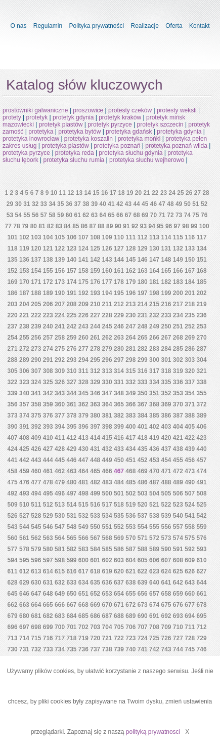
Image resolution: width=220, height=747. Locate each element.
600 (83, 560)
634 (83, 582)
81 (41, 226)
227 (95, 315)
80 (33, 226)
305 (13, 371)
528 (36, 515)
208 (71, 304)
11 (62, 192)
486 (143, 482)
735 (71, 649)
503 (143, 493)
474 (202, 471)
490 (190, 482)
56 (35, 215)
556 (166, 526)
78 (16, 226)
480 (71, 482)
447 (83, 460)
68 (136, 215)
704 (107, 627)
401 (143, 426)
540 (178, 515)
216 (166, 304)
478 (48, 482)
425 (24, 448)
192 (83, 293)
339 (13, 393)
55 (26, 215)
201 (190, 293)
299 (143, 359)
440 (202, 448)
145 (130, 259)
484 (119, 482)
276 (71, 348)
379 (83, 415)
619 (107, 571)
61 (77, 215)
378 (71, 415)
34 (52, 204)
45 (145, 204)
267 (166, 337)
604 (130, 560)
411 (60, 437)
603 (119, 560)
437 (166, 448)
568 (107, 538)
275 (60, 348)
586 (119, 549)
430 (83, 448)
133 (190, 248)
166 (178, 270)
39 (94, 204)
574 (178, 538)
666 (60, 604)
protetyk (37, 117)
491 (202, 482)
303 (190, 359)
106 (71, 237)
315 (130, 371)
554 (143, 526)
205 (36, 304)
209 (83, 304)
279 (107, 348)
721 (107, 638)
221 (24, 315)
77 (8, 226)
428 (60, 448)
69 (145, 215)
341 (36, 393)
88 (101, 226)
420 (166, 437)
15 (96, 192)
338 (202, 382)
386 (166, 415)
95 (160, 226)
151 (202, 259)
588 (143, 549)
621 (130, 571)
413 (83, 437)
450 (119, 460)
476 (24, 482)
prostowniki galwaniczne (35, 110)
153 (24, 270)
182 (166, 281)
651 (83, 593)
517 (107, 504)
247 (130, 326)
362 (83, 404)
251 (178, 326)
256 (36, 337)
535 (119, 515)
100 (204, 226)
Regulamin (47, 25)
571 (143, 538)
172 (48, 281)
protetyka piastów (65, 145)
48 (170, 204)
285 (178, 348)
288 (13, 359)
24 (172, 192)
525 (202, 504)
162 (130, 270)
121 (48, 248)
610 (202, 560)
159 (95, 270)
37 (77, 204)
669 (95, 604)
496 (60, 493)
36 (69, 204)
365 (119, 404)
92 (134, 226)
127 (119, 248)
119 (24, 248)
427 (48, 448)
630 (36, 582)
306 (24, 371)
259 (71, 337)
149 (178, 259)
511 (36, 504)
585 (107, 549)
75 (195, 215)
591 (178, 549)
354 (190, 393)
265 (143, 337)
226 (83, 315)
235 (190, 315)
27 (197, 192)
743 (166, 649)
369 (166, 404)
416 (119, 437)
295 (95, 359)
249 (154, 326)
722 (119, 638)
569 (119, 538)
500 (107, 493)
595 (24, 560)
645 (13, 593)
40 (103, 204)
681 (36, 615)
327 (71, 382)
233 (166, 315)
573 (166, 538)
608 (178, 560)
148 (166, 259)
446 (71, 460)
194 (107, 293)
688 (119, 615)
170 (24, 281)
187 (24, 293)
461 (48, 471)
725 (154, 638)
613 (36, 571)
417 (130, 437)
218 (190, 304)
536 (130, 515)
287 (202, 348)
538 (154, 515)
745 (190, 649)
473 (190, 471)
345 (83, 393)
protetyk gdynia (73, 117)
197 (143, 293)
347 (107, 393)
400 (130, 426)
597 (48, 560)
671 (119, 604)
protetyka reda (74, 152)
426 (36, 448)
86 (84, 226)
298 (130, 359)
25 (180, 192)
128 (130, 248)
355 (202, 393)
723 (130, 638)
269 (190, 337)
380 (95, 415)
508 (202, 493)
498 (83, 493)
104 (48, 237)
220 (13, 315)
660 (190, 593)
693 (178, 615)
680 (24, 615)
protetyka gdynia (179, 131)
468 (130, 471)
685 (83, 615)
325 (48, 382)
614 (48, 571)
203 (13, 304)
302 (178, 359)
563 (48, 538)
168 (202, 270)
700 (60, 627)
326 (60, 382)
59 (60, 215)
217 (178, 304)
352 (166, 393)
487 (154, 482)
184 (190, 281)
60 (69, 215)
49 (178, 204)
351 (154, 393)
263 (119, 337)
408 (24, 437)
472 (178, 471)
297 (119, 359)
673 (143, 604)
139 (60, 259)
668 (83, 604)
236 (202, 315)
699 (48, 627)
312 (95, 371)
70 (153, 215)
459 (24, 471)
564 (60, 538)
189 (48, 293)
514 (71, 504)
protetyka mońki (139, 138)
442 (24, 460)
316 (143, 371)
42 (119, 204)
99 (194, 226)
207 (60, 304)
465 (95, 471)
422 (190, 437)
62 (85, 215)
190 (60, 293)
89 (109, 226)
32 (35, 204)
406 (202, 426)
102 (24, 237)
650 (71, 593)
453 (154, 460)
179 (130, 281)
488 (166, 482)
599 (71, 560)
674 (154, 604)
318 (166, 371)
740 (130, 649)
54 (18, 215)
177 (107, 281)
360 (60, 404)
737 (95, 649)
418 (143, 437)
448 (95, 460)
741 (143, 649)
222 (36, 315)
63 (94, 215)
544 (24, 526)
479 (60, 482)
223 (48, 315)
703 (95, 627)
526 (13, 515)
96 (168, 226)
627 (202, 571)
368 (154, 404)
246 (119, 326)
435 (143, 448)
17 (113, 192)
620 (119, 571)
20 (138, 192)
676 (178, 604)
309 (60, 371)
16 (104, 192)
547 (60, 526)
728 (190, 638)
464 (83, 471)
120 (36, 248)
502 (130, 493)
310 (71, 371)
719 (83, 638)
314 (119, 371)
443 (36, 460)
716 (48, 638)
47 (162, 204)
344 (71, 393)
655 (130, 593)
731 (24, 649)
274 (48, 348)
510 (24, 504)
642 (178, 582)
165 (166, 270)
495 (48, 493)
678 (202, 604)
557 (178, 526)
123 (71, 248)
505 (166, 493)
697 (24, 627)
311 (83, 371)
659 (178, 593)
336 (178, 382)
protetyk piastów (61, 124)
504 (154, 493)
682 (48, 615)
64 (103, 215)
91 (126, 226)
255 (24, 337)
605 (143, 560)
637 (119, 582)
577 (13, 549)
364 (107, 404)
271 (13, 348)
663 (24, 604)
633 (71, 582)
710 (178, 627)
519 (130, 504)
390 (13, 426)
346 (95, 393)
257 (48, 337)
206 (48, 304)
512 (48, 504)
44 (136, 204)
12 (70, 192)
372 (202, 404)
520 (143, 504)
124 (83, 248)
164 (154, 270)
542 (202, 515)
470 (154, 471)
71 (162, 215)
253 (202, 326)
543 (13, 526)
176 (95, 281)
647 (36, 593)
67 (128, 215)
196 (130, 293)
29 (10, 204)
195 (119, 293)
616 (71, 571)
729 (202, 638)
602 (107, 560)
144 (119, 259)
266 (154, 337)
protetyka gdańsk (129, 131)
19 (129, 192)
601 (95, 560)
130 (154, 248)
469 (143, 471)
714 (24, 638)
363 (95, 404)
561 (24, 538)
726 (166, 638)
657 (154, 593)
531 (71, 515)
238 (24, 326)
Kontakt (199, 25)
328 (83, 382)
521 (154, 504)
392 (36, 426)
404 (178, 426)
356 (13, 404)
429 (71, 448)
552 (119, 526)
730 (13, 649)
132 (178, 248)
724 (143, 638)
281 (130, 348)
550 (95, 526)
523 (178, 504)
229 (119, 315)
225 (71, 315)
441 (13, 460)
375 (36, 415)
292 (60, 359)
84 (67, 226)
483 (107, 482)
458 (13, 471)
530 (60, 515)
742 (154, 649)
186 (13, 293)
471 (166, 471)
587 (130, 549)
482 (95, 482)
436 (154, 448)
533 (95, 515)
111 (130, 237)
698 (36, 627)
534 (107, 515)
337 (190, 382)
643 (190, 582)
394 (60, 426)
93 (143, 226)
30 (18, 204)
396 (83, 426)
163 (143, 270)
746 (202, 649)
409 (36, 437)
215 (154, 304)
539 (166, 515)
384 (143, 415)
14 (87, 192)
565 (71, 538)
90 (118, 226)
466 (107, 471)
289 (24, 359)
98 (185, 226)
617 (83, 571)
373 (13, 415)
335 (166, 382)
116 (190, 237)
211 (107, 304)
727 (178, 638)
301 (166, 359)
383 (130, 415)
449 (107, 460)
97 (177, 226)
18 (121, 192)
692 (166, 615)
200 (178, 293)
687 (107, 615)
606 (154, 560)
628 (13, 582)
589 (154, 549)
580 (48, 549)
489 (178, 482)
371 (190, 404)
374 (24, 415)
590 (166, 549)
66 (119, 215)
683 (60, 615)
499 (95, 493)
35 (60, 204)
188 (36, 293)
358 (36, 404)
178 (119, 281)
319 (178, 371)
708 (154, 627)
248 (143, 326)
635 (95, 582)
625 (178, 571)
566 (83, 538)
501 (119, 493)
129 (143, 248)
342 (48, 393)
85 (75, 226)
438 (178, 448)
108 (95, 237)
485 (130, 482)
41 (111, 204)
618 (95, 571)
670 (107, 604)
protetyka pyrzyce (26, 152)
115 (178, 237)
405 (190, 426)
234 (178, 315)
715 (36, 638)
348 (119, 393)
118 (13, 248)
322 (13, 382)
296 (107, 359)
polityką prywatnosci (153, 731)
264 (130, 337)
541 (190, 515)
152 (13, 270)
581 (60, 549)
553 (130, 526)
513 (60, 504)
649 (60, 593)
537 (143, 515)
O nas (18, 25)
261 (95, 337)
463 (71, 471)
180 (143, 281)
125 (95, 248)
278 (95, 348)
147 (154, 259)
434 (130, 448)
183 (178, 281)
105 (60, 237)
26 (189, 192)
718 (71, 638)
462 (60, 471)
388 (190, 415)
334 (154, 382)
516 (95, 504)
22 (155, 192)
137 (36, 259)
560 (13, 538)
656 (143, 593)
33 (43, 204)
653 (107, 593)
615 (60, 571)
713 (13, 638)
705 (119, 627)
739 (119, 649)
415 (107, 437)
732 (36, 649)
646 (24, 593)
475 (13, 482)
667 (71, 604)
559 (202, 526)
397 (95, 426)
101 (13, 237)
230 (130, 315)
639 (143, 582)
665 (48, 604)
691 (154, 615)
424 (13, 448)
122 (60, 248)
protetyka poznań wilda (176, 145)
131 (166, 248)
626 (190, 571)
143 (107, 259)
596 (36, 560)
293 (71, 359)
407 (13, 437)
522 (166, 504)
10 (54, 192)
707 (143, 627)
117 (202, 237)
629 (24, 582)
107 (83, 237)
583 (83, 549)
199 (166, 293)
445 (60, 460)
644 (202, 582)
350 (143, 393)
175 (83, 281)
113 (154, 237)
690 (143, 615)
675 (166, 604)
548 (71, 526)
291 (48, 359)
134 (202, 248)
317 (154, 371)
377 (60, 415)
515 (83, 504)
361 (71, 404)
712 (202, 627)
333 (143, 382)
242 (71, 326)
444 (48, 460)
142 (95, 259)
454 (166, 460)
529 (48, 515)
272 (24, 348)
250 (166, 326)
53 (10, 215)
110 (119, 237)
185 (202, 281)
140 (71, 259)
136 (24, 259)
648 (48, 593)
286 (190, 348)
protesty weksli (177, 110)
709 (166, 627)
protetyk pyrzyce (109, 124)
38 (85, 204)
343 (60, 393)
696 (13, 627)
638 (130, 582)
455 (178, 460)
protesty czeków (130, 110)
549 (83, 526)
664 (36, 604)
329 (95, 382)
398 (107, 426)
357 (24, 404)
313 (107, 371)
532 (83, 515)
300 (154, 359)
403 (166, 426)
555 (154, 526)
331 (119, 382)
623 (154, 571)
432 (107, 448)
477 (36, 482)
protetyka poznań (117, 145)
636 (107, 582)
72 (170, 215)
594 (13, 560)
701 (71, 627)
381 (107, 415)
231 (143, 315)
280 (119, 348)
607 (166, 560)
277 (83, 348)
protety (12, 117)
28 (205, 192)
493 (24, 493)
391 (24, 426)
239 (36, 326)
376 (48, 415)
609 (190, 560)
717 (60, 638)
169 (13, 281)
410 (48, 437)
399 (119, 426)
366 (130, 404)
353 (178, 393)
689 (130, 615)
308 (48, 371)
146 (143, 259)
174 (71, 281)
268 (178, 337)
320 (190, 371)
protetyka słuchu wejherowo (146, 159)
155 (48, 270)
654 (119, 593)
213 (130, 304)
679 (13, 615)
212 (119, 304)
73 (178, 215)
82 (50, 226)
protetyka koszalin (88, 138)
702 (83, 627)
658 (166, 593)
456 (190, 460)
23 (163, 192)
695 (202, 615)
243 (83, 326)
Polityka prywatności (96, 25)
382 (119, 415)
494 (36, 493)
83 (59, 226)
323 (24, 382)
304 (202, 359)
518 (119, 504)
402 (154, 426)
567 (95, 538)
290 (36, 359)
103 (36, 237)
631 (48, 582)
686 (95, 615)
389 (202, 415)
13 (79, 192)
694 (190, 615)
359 (48, 404)
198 (154, 293)
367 (143, 404)
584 (95, 549)
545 (36, 526)
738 (107, 649)
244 (95, 326)
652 (95, 593)
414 (95, 437)
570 (130, 538)
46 (153, 204)
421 (178, 437)
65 (111, 215)
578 (24, 549)
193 (95, 293)
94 (151, 226)
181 (154, 281)
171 (36, 281)
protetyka (40, 131)
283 (154, 348)
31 (26, 204)
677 (190, 604)
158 (83, 270)
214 (143, 304)
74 (187, 215)
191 (71, 293)
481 (83, 482)
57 (43, 215)
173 (60, 281)
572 (154, 538)
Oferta (173, 25)
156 (60, 270)
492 (13, 493)
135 (13, 259)
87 (93, 226)
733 (48, 649)
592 (190, 549)
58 (52, 215)
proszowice (88, 110)
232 (154, 315)
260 (83, 337)
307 (36, 371)
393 (48, 426)
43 (128, 204)
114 (166, 237)
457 (202, 460)
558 (190, 526)
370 (178, 404)
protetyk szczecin (160, 124)
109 (107, 237)
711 (190, 627)
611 (13, 571)
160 (107, 270)
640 (154, 582)
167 (190, 270)
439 (190, 448)
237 (13, 326)
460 (36, 471)
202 (202, 293)
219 (202, 304)
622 (143, 571)
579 (36, 549)
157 (71, 270)
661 (202, 593)
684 (71, 615)
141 (83, 259)
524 (190, 504)
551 (107, 526)
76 (204, 215)
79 (25, 226)
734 (60, 649)
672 (130, 604)
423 (202, 437)
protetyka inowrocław (31, 138)
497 (71, 493)
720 (95, 638)
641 (166, 582)
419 (154, 437)
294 (83, 359)
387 (178, 415)
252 (190, 326)
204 (24, 304)
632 (60, 582)
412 (71, 437)
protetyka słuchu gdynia (130, 152)
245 (107, 326)
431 (95, 448)
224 (60, 315)
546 (48, 526)
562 (36, 538)
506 (178, 493)
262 (107, 337)
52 (204, 204)
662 (13, 604)
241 (60, 326)
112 (143, 237)
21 (146, 192)
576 (202, 538)
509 (13, 504)
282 (143, 348)
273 (36, 348)
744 (178, 649)
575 (190, 538)
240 (48, 326)
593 (202, 549)
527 (24, 515)
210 (95, 304)
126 (107, 248)
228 (107, 315)
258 (60, 337)
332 (130, 382)
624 (166, 571)
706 (130, 627)
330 (107, 382)
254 (13, 337)
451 (130, 460)
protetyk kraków (120, 117)
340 (24, 393)
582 (71, 549)
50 (187, 204)
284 (166, 348)
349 (130, 393)
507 (190, 493)
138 (48, 259)
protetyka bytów (79, 131)
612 (24, 571)
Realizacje (145, 25)
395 (71, 426)
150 (190, 259)
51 (195, 204)
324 (36, 382)
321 (202, 371)
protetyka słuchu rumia (74, 159)
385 (154, 415)
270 (202, 337)
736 (83, 649)
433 (119, 448)
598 (60, 560)
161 (119, 270)
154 (36, 270)
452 (143, 460)
